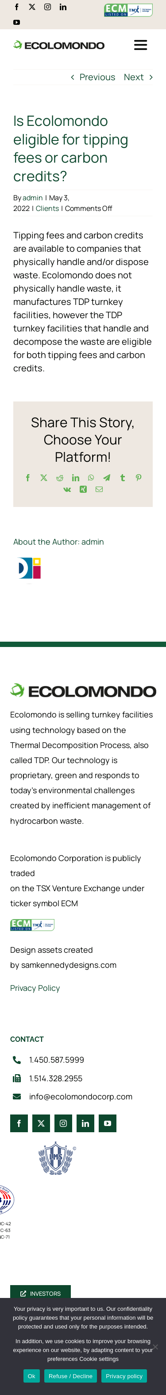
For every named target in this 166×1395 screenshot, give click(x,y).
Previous (98, 77)
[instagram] (47, 7)
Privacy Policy (35, 987)
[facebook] (16, 7)
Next (134, 77)
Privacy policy (124, 1376)
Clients (47, 208)
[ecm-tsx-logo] (128, 8)
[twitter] (32, 7)
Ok (31, 1376)
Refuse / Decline (71, 1376)
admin (33, 198)
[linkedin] (63, 7)
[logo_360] (58, 44)
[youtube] (16, 22)
